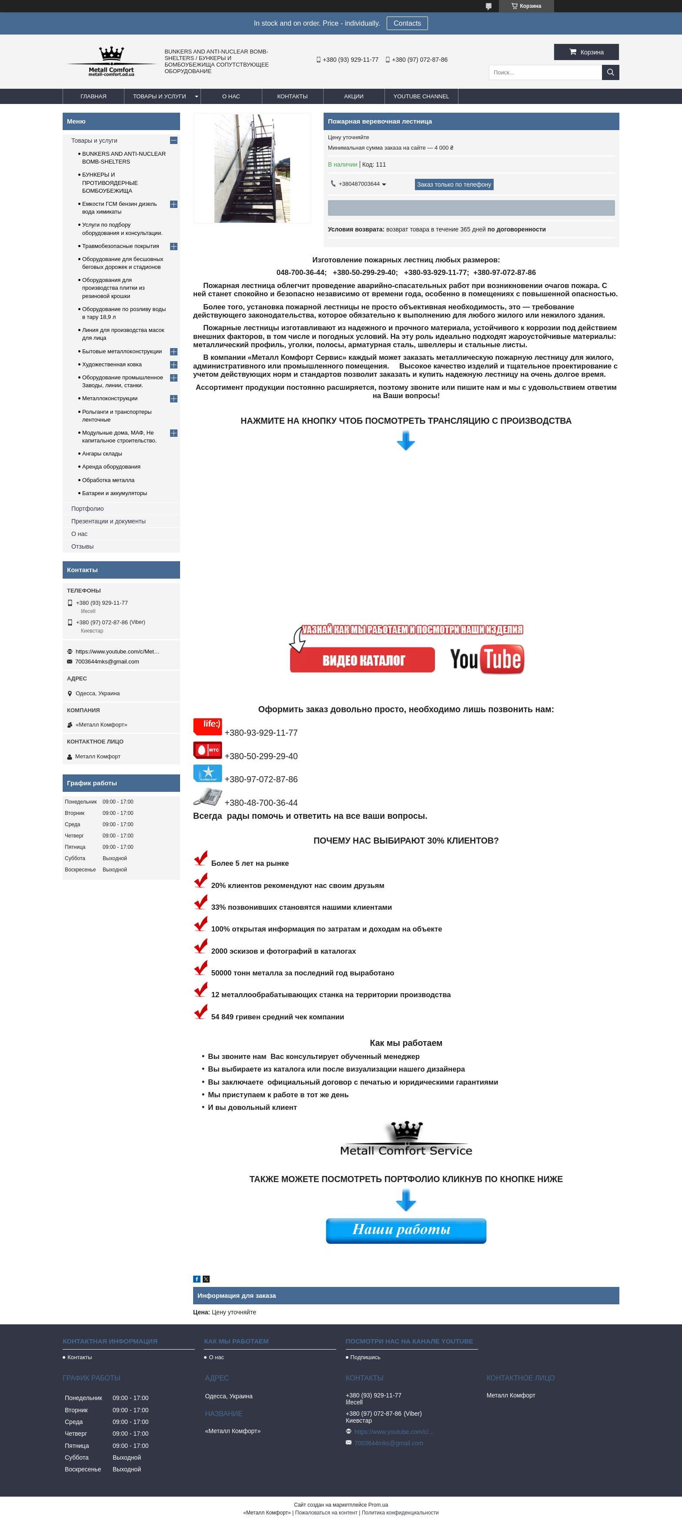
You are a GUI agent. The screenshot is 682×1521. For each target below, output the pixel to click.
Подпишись (366, 1357)
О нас (231, 96)
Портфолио (87, 508)
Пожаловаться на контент (326, 1513)
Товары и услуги (159, 96)
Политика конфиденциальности (400, 1513)
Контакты (292, 96)
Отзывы (82, 546)
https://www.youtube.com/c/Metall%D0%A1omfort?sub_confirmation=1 (119, 651)
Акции (354, 96)
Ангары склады (102, 453)
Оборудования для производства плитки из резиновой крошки (113, 288)
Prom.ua (378, 1505)
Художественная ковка (112, 364)
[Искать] (610, 72)
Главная (93, 96)
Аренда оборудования (111, 466)
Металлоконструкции (109, 398)
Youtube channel (422, 96)
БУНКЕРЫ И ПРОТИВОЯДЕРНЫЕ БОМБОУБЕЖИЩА (110, 182)
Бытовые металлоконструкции (122, 351)
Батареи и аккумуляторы (114, 493)
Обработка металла (108, 480)
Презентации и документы (108, 521)
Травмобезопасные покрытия (120, 246)
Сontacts (407, 23)
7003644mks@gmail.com (107, 661)
